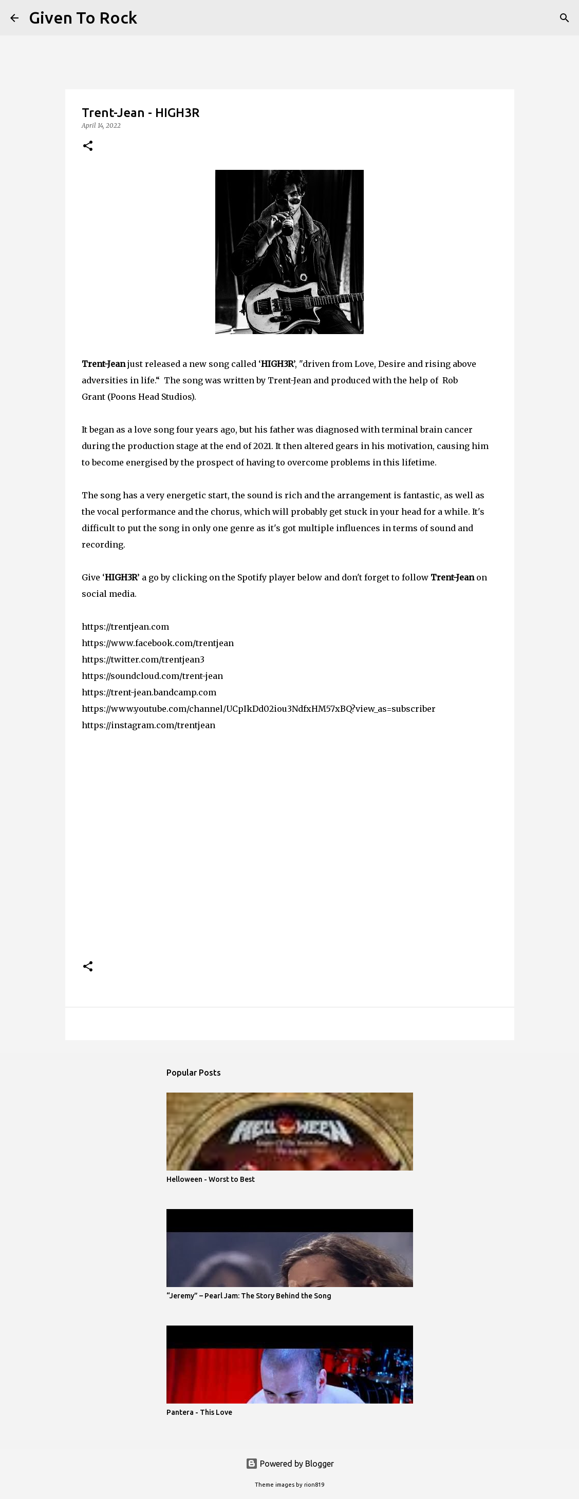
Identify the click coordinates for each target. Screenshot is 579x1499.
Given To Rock (83, 17)
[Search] (151, 18)
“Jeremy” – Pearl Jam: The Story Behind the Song (248, 1296)
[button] (88, 146)
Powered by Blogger (290, 1463)
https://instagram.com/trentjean (148, 725)
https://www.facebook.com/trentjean (158, 643)
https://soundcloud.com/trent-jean (152, 676)
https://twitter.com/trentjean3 (143, 659)
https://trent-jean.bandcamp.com (149, 692)
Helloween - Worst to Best (210, 1179)
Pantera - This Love (199, 1412)
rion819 (314, 1485)
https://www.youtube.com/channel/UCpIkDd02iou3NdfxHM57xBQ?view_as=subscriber (259, 709)
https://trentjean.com (125, 626)
